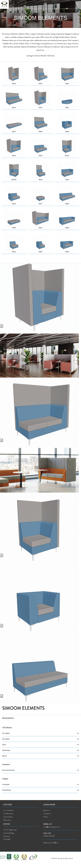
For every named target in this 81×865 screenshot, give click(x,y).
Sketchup (6, 751)
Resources (7, 821)
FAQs (45, 818)
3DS (4, 746)
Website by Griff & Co (51, 844)
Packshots (6, 791)
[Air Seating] (5, 5)
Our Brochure (8, 814)
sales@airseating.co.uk (51, 828)
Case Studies (7, 818)
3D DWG (6, 740)
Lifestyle (5, 785)
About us (46, 811)
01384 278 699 (49, 837)
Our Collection (8, 811)
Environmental (8, 771)
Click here (51, 55)
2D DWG (6, 734)
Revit (4, 757)
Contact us (47, 814)
